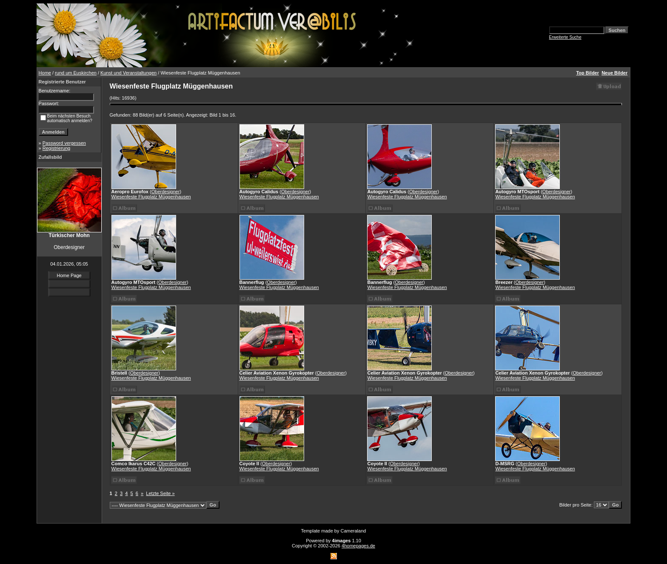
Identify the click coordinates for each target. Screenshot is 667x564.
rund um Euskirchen (76, 72)
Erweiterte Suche (565, 37)
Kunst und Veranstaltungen (128, 72)
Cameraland (353, 530)
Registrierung (56, 148)
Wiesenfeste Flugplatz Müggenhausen (151, 196)
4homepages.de (358, 545)
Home (45, 72)
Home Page (69, 275)
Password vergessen (64, 143)
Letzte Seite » (160, 493)
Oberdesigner (165, 191)
